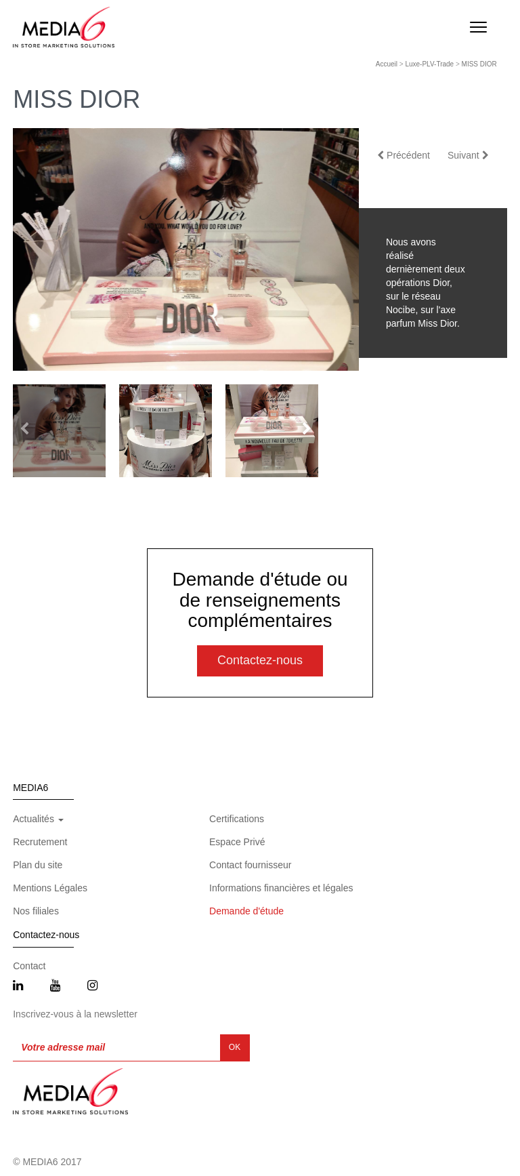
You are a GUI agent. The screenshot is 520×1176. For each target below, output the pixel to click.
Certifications (236, 818)
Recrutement (40, 841)
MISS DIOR (479, 64)
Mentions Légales (50, 888)
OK (234, 1047)
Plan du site (37, 864)
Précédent (403, 155)
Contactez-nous (260, 660)
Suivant (468, 155)
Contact (29, 965)
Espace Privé (237, 841)
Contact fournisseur (250, 864)
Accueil (386, 64)
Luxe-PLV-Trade (429, 64)
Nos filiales (36, 911)
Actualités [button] (38, 818)
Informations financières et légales (281, 888)
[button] (306, 429)
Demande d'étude (246, 911)
